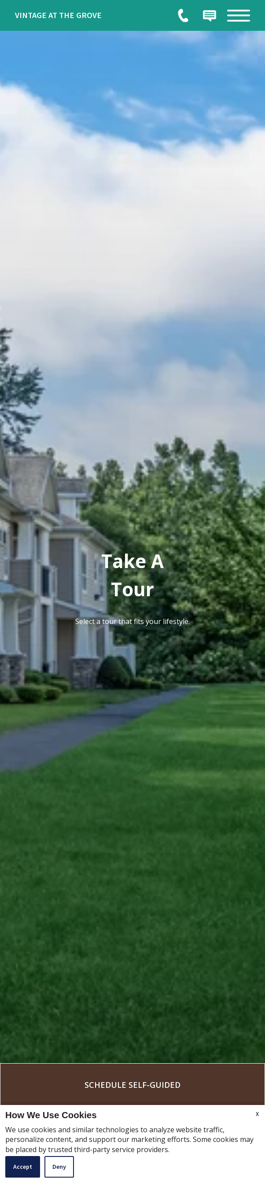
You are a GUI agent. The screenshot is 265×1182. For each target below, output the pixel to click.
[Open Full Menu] (238, 15)
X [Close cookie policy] (257, 1114)
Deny (59, 1167)
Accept (22, 1167)
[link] (81, 15)
